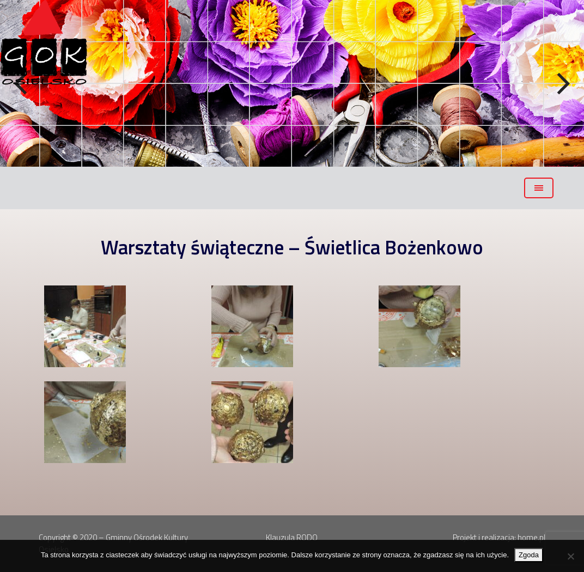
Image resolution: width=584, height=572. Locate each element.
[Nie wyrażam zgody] (570, 556)
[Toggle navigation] (538, 188)
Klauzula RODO (292, 537)
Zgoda (529, 555)
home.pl (531, 537)
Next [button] (562, 83)
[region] (292, 83)
